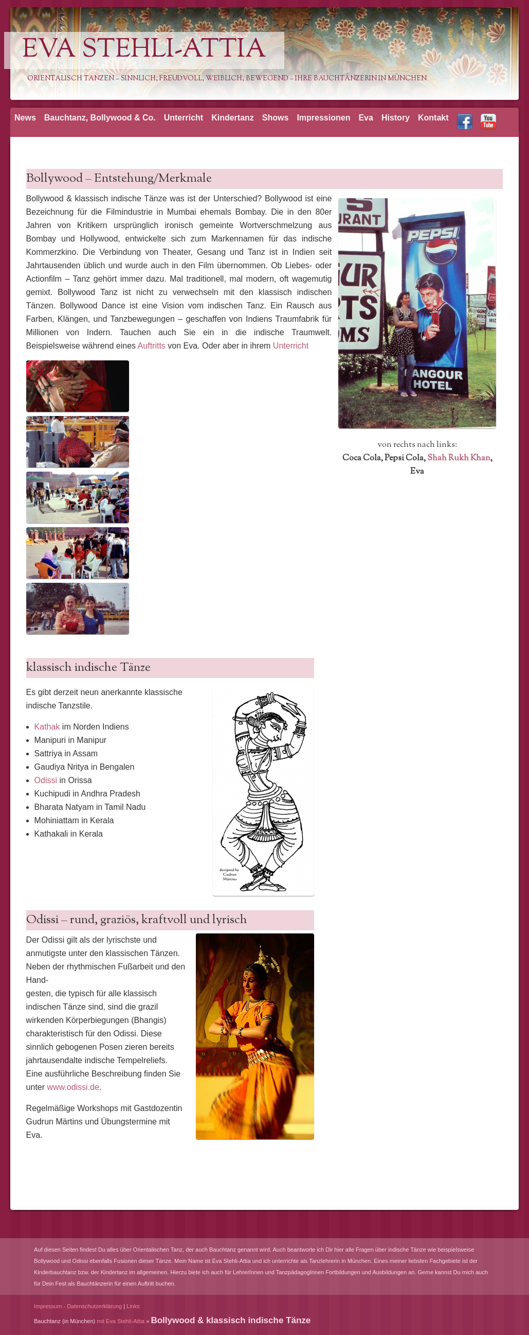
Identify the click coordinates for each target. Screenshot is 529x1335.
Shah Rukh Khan (458, 458)
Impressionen (323, 117)
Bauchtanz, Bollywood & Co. (100, 117)
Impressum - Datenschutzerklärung (78, 1306)
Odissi (47, 780)
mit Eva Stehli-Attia (120, 1321)
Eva (365, 117)
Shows (275, 117)
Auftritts (153, 345)
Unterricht (183, 117)
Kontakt (433, 117)
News (25, 117)
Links (133, 1306)
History (395, 117)
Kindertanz (232, 117)
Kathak (48, 726)
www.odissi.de (73, 1087)
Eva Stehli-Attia (144, 50)
